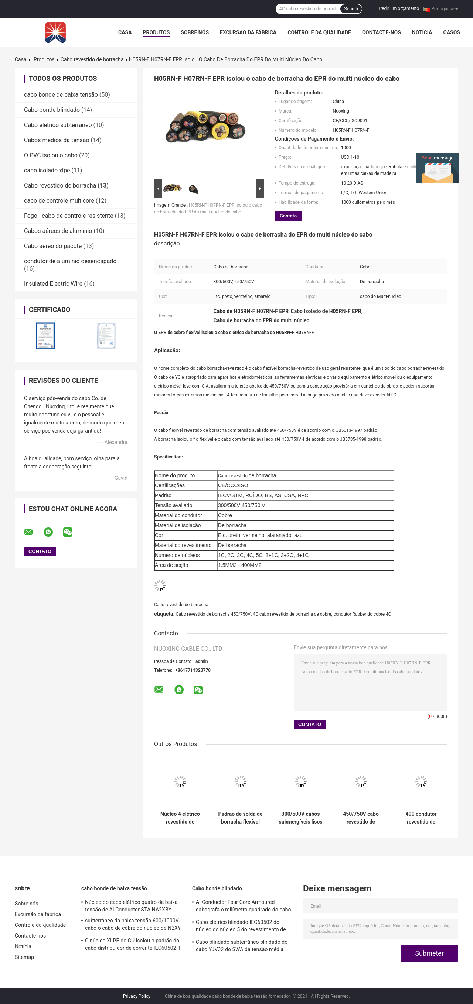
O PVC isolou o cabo (51, 155)
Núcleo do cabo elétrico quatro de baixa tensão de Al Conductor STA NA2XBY (131, 905)
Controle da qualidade (319, 32)
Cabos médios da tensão (56, 140)
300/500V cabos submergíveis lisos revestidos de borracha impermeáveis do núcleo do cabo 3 (300, 818)
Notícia (422, 32)
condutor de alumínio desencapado (70, 261)
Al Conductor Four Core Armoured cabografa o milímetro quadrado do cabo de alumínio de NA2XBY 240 (243, 907)
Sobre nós (195, 32)
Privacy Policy (136, 996)
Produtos (156, 32)
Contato (288, 216)
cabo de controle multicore (59, 200)
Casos (451, 32)
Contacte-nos (381, 32)
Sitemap (24, 957)
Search (351, 8)
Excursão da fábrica (248, 32)
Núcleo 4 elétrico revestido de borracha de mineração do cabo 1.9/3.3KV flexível (180, 818)
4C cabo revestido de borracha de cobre (292, 614)
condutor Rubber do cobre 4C (362, 614)
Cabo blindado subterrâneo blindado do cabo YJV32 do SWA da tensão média (241, 945)
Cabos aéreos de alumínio (58, 230)
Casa (125, 32)
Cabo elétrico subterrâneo (58, 124)
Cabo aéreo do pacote (53, 246)
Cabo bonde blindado (52, 109)
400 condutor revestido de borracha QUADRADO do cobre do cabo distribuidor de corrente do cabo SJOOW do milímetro (420, 818)
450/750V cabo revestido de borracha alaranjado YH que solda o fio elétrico (360, 818)
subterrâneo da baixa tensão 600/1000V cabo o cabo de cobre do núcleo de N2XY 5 (133, 925)
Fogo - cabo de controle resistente (68, 215)
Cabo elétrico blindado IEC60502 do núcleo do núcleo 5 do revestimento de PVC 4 (241, 927)
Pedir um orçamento (399, 8)
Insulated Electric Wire (53, 283)
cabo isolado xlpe (47, 170)
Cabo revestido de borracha (92, 59)
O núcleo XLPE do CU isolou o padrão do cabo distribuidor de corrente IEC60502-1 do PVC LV (133, 945)
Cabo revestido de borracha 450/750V (213, 614)
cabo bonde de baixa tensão (61, 94)
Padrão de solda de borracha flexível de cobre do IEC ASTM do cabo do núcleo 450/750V (240, 818)
